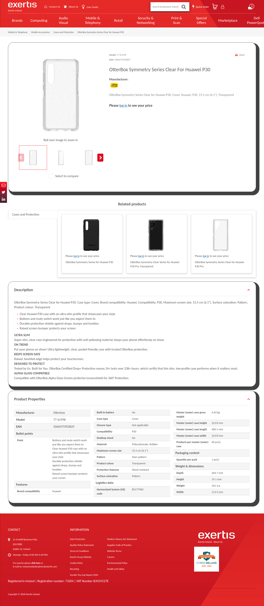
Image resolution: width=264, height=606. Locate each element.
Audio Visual (62, 20)
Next (100, 158)
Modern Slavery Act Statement (122, 539)
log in (123, 105)
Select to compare (64, 176)
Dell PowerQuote (242, 20)
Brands (17, 20)
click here (36, 563)
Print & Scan (166, 20)
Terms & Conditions (79, 551)
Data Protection (77, 539)
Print (242, 55)
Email (3, 185)
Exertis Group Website (80, 557)
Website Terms (114, 551)
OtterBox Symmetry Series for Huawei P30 (89, 262)
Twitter (3, 192)
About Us (76, 6)
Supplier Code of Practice (119, 545)
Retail (113, 20)
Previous (21, 158)
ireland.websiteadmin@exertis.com (40, 566)
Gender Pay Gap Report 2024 (84, 575)
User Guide (96, 7)
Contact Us (56, 6)
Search (183, 7)
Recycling (74, 569)
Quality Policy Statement (82, 545)
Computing (38, 20)
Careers (110, 557)
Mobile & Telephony (89, 20)
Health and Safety (115, 569)
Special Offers (189, 20)
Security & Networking (139, 20)
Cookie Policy (76, 563)
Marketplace (214, 20)
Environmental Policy (117, 563)
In (3, 199)
